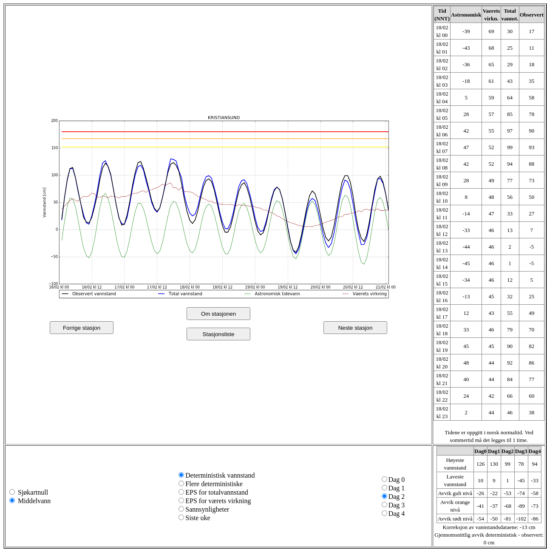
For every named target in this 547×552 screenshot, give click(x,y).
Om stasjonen (218, 314)
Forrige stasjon (81, 328)
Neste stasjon (355, 328)
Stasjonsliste (219, 334)
